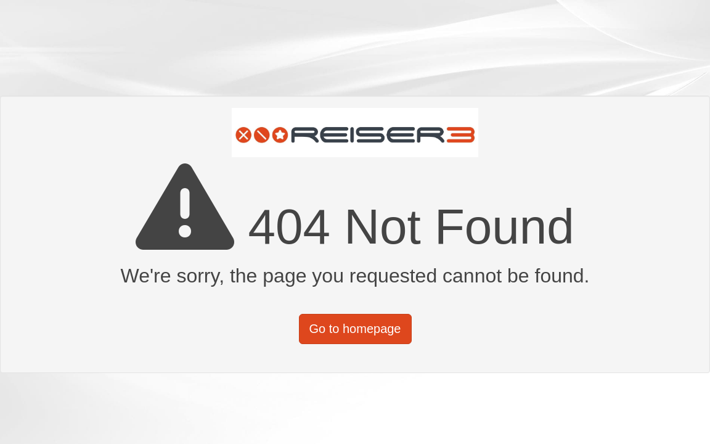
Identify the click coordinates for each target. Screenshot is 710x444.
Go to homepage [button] (355, 328)
